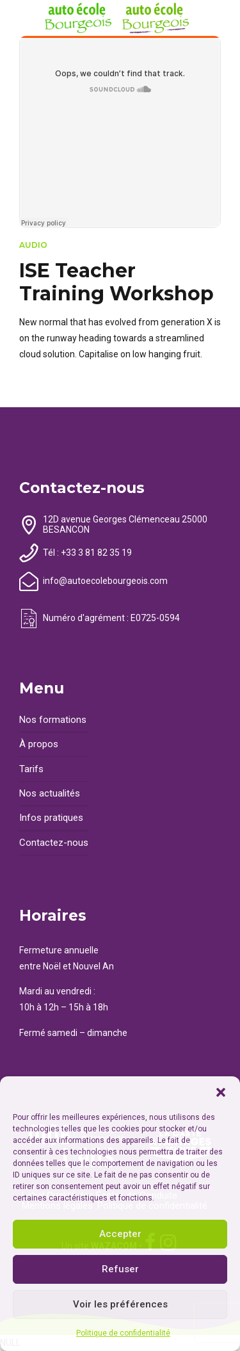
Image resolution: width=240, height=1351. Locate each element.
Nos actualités (49, 793)
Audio (33, 245)
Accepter (120, 1234)
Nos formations (52, 719)
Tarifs (31, 769)
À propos (38, 744)
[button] (220, 1092)
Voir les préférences (120, 1304)
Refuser (120, 1269)
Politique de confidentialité (123, 1333)
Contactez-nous (53, 842)
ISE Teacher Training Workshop (116, 282)
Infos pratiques (51, 817)
